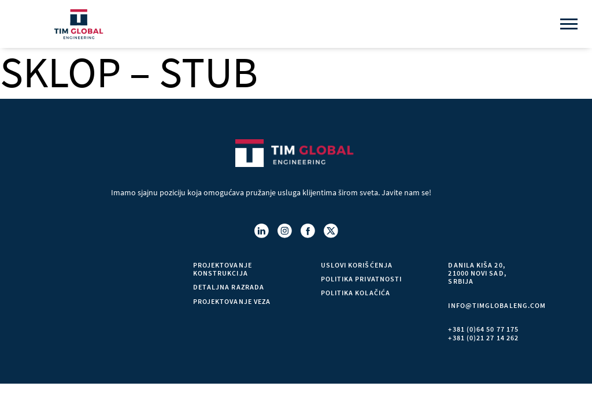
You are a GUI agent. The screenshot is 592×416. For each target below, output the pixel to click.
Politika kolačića (355, 293)
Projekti (82, 307)
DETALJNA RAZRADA (228, 288)
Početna (82, 265)
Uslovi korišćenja (357, 265)
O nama (78, 280)
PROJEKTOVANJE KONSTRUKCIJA (222, 269)
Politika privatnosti (361, 280)
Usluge (79, 293)
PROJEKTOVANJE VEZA (232, 302)
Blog (74, 322)
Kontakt (82, 336)
